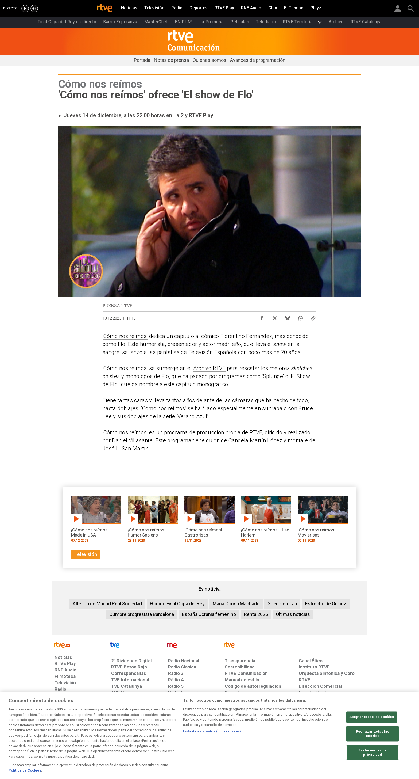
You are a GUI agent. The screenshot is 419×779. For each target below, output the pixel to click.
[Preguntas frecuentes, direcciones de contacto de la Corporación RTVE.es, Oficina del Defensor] (301, 737)
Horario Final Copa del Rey (177, 603)
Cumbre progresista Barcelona (141, 614)
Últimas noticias (293, 614)
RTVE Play (201, 115)
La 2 (178, 115)
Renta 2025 (256, 614)
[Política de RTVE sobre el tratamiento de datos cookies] (151, 737)
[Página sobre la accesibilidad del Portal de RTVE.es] (241, 737)
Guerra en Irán (282, 603)
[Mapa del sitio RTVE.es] (273, 737)
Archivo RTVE (209, 368)
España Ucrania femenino (209, 614)
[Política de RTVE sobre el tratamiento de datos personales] (103, 737)
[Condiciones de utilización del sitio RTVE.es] (63, 737)
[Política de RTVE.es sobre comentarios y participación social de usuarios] (343, 737)
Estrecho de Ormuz (325, 603)
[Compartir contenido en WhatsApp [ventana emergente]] (300, 317)
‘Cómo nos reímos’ (125, 336)
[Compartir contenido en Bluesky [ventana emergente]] (287, 317)
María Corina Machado (236, 603)
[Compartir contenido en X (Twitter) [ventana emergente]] (274, 317)
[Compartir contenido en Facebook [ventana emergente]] (261, 317)
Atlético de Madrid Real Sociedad (107, 603)
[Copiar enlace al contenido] (313, 317)
